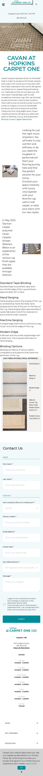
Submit (21, 619)
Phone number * (9, 516)
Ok (21, 768)
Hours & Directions (21, 648)
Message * (7, 576)
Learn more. (31, 764)
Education (21, 743)
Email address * (9, 532)
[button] (32, 4)
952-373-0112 (21, 18)
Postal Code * (8, 547)
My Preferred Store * (11, 562)
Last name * (7, 479)
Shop (21, 723)
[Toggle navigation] (3, 4)
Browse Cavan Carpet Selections (16, 119)
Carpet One (6, 27)
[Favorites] (36, 4)
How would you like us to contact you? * (19, 502)
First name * (7, 464)
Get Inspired (21, 733)
